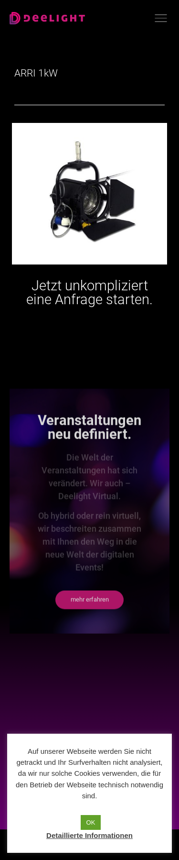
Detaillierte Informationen (89, 835)
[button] (89, 648)
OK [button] (90, 822)
